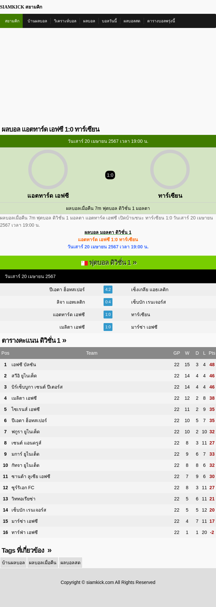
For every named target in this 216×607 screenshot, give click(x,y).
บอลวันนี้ (109, 21)
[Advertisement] (108, 77)
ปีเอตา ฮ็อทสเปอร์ (67, 289)
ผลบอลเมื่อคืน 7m (83, 208)
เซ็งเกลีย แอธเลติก (149, 289)
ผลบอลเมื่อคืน (43, 562)
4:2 (108, 289)
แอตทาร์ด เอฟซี (69, 314)
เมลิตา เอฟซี (72, 327)
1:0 (108, 314)
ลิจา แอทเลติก (71, 302)
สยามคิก (12, 21)
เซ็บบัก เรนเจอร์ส (148, 302)
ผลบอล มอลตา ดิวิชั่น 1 (107, 232)
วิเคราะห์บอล (65, 21)
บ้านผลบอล (37, 21)
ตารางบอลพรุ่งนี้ (161, 21)
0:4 (108, 302)
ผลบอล (89, 21)
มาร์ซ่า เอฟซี (144, 327)
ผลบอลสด (132, 21)
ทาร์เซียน (140, 314)
